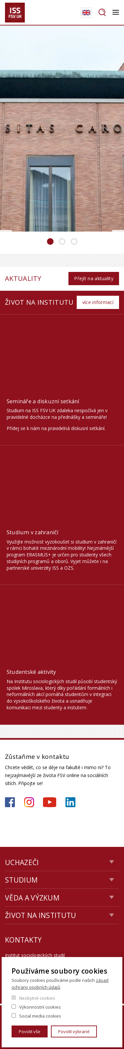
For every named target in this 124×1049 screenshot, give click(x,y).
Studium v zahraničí (33, 532)
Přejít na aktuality (93, 278)
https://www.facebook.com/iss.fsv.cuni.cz (10, 802)
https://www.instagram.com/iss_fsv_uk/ (29, 802)
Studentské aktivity (31, 672)
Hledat (102, 13)
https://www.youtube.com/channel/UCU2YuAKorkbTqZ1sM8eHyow (49, 802)
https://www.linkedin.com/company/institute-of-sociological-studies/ (70, 802)
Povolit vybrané (74, 1031)
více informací (97, 302)
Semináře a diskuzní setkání (43, 401)
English (86, 12)
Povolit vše (29, 1031)
